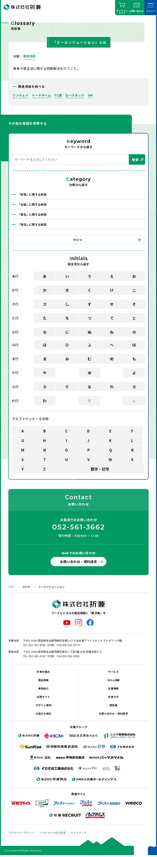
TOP (11, 587)
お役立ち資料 (43, 713)
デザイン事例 (43, 705)
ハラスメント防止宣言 (53, 832)
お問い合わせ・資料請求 (78, 561)
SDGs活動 (113, 680)
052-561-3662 (78, 527)
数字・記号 (100, 469)
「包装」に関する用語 (32, 204)
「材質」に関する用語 (32, 194)
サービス (113, 671)
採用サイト (43, 697)
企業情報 (113, 688)
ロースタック (74, 95)
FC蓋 (58, 95)
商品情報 (43, 680)
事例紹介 (43, 688)
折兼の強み (43, 671)
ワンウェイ (20, 95)
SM (90, 95)
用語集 (26, 587)
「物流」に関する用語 (32, 224)
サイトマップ (78, 832)
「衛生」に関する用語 (32, 214)
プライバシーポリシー (21, 832)
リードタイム (41, 95)
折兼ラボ (113, 697)
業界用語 (29, 56)
